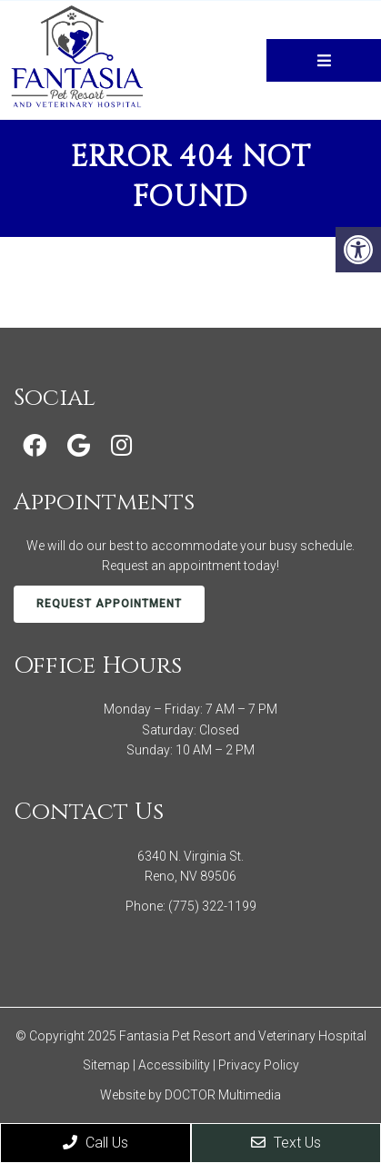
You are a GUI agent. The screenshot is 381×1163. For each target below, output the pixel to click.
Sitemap (106, 1065)
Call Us (95, 1142)
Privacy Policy (258, 1065)
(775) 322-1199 (212, 906)
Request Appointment (109, 603)
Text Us (286, 1142)
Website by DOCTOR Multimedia (190, 1095)
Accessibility (174, 1065)
